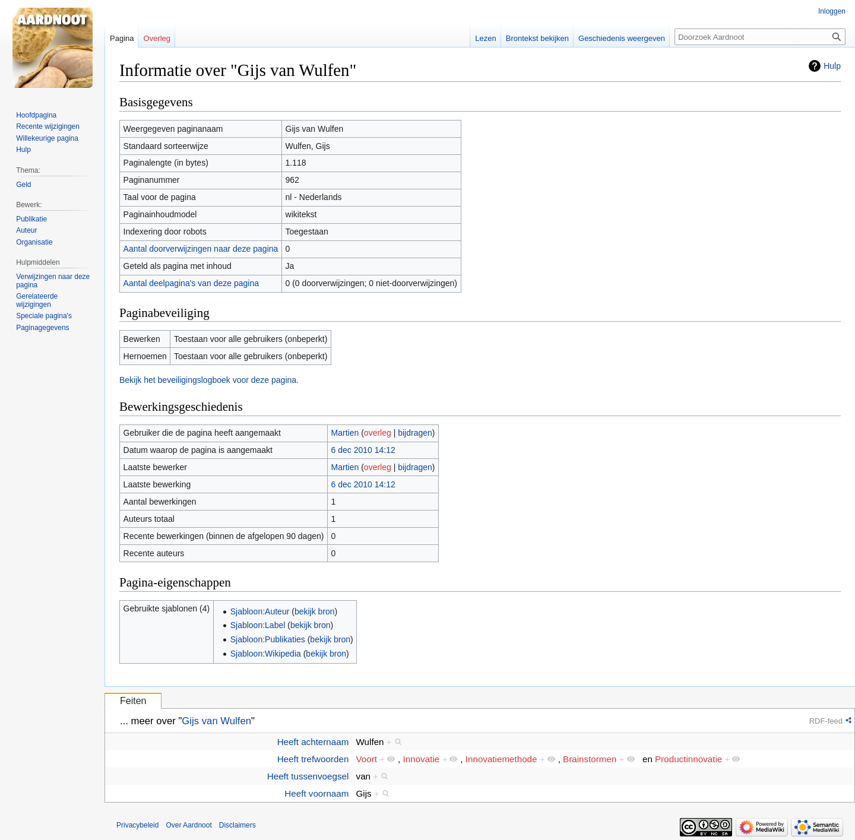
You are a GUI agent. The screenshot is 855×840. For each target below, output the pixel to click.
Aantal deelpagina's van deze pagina (191, 283)
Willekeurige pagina (47, 138)
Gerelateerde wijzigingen (37, 300)
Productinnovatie (688, 759)
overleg (377, 433)
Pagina (122, 38)
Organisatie (34, 242)
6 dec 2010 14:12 (363, 450)
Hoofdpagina (36, 115)
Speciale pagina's (44, 316)
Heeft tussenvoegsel (308, 776)
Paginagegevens (42, 328)
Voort (366, 759)
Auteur (26, 230)
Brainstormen (589, 759)
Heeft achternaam (313, 742)
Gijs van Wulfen (216, 721)
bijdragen (415, 433)
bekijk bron (314, 611)
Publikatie (31, 219)
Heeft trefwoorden (313, 759)
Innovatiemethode (501, 759)
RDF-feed (826, 721)
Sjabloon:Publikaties (267, 639)
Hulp (832, 66)
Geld (23, 184)
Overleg (156, 38)
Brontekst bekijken (537, 38)
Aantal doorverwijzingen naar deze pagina (201, 248)
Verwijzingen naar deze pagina (53, 280)
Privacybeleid (137, 825)
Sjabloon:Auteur (260, 611)
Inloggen (832, 11)
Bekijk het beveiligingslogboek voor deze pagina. (209, 380)
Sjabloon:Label (258, 625)
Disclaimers (237, 825)
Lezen (485, 38)
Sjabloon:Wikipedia (265, 653)
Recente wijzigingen (48, 126)
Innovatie (421, 759)
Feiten (133, 701)
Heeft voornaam (316, 793)
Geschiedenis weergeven (621, 38)
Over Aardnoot (188, 825)
